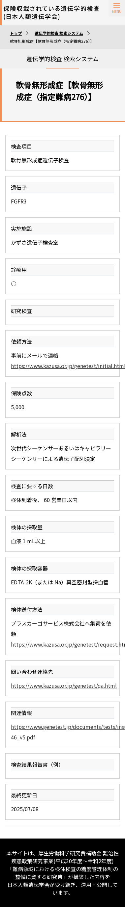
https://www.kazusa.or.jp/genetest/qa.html (64, 685)
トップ (16, 33)
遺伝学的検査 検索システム (59, 33)
